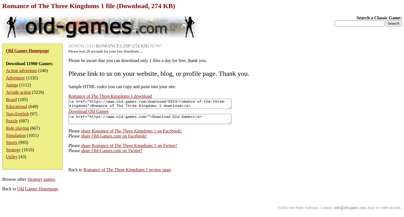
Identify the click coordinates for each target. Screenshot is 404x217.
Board (11, 99)
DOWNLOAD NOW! (115, 46)
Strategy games (41, 182)
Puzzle (12, 120)
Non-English (17, 113)
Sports (11, 142)
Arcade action (18, 92)
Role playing (17, 128)
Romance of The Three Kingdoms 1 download (110, 96)
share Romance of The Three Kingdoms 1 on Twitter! (129, 149)
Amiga (12, 85)
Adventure (15, 78)
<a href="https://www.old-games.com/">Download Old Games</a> (159, 121)
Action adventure (21, 70)
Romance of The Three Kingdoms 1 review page (127, 173)
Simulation (16, 135)
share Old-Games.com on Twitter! (111, 154)
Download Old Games (88, 113)
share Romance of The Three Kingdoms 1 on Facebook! (131, 134)
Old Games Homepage (37, 192)
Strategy (13, 149)
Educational (16, 106)
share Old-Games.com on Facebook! (114, 139)
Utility (12, 156)
